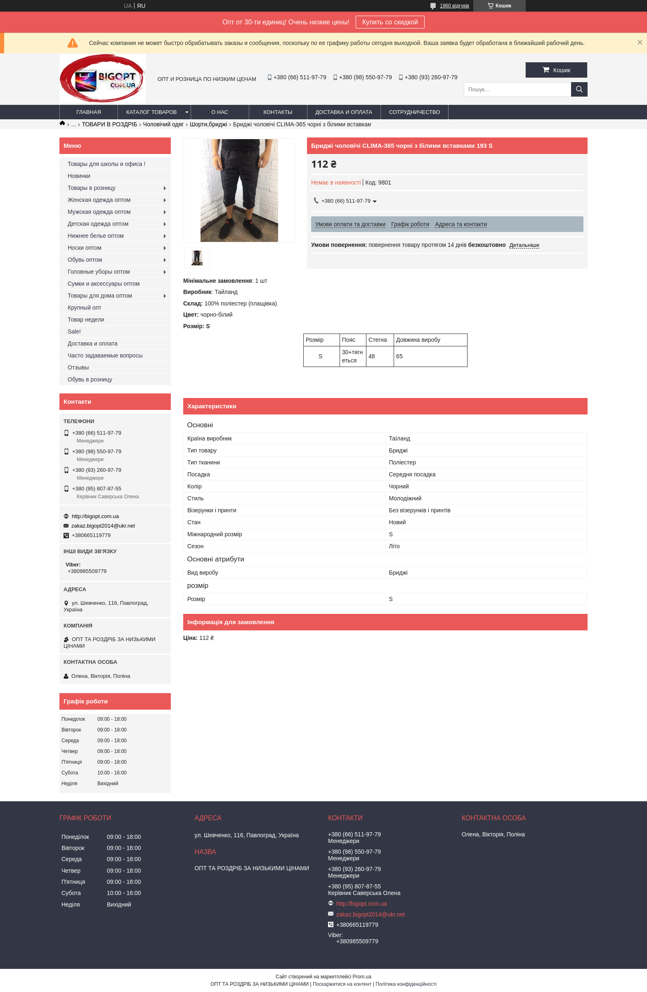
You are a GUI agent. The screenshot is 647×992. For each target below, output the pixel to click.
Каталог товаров (151, 112)
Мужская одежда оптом (99, 211)
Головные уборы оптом (99, 271)
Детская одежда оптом (98, 223)
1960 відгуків (454, 6)
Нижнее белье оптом (96, 235)
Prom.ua (362, 977)
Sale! (74, 331)
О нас (219, 112)
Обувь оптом (85, 259)
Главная (88, 112)
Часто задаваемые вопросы (105, 355)
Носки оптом (85, 247)
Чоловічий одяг (163, 124)
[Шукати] (579, 89)
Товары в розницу (92, 188)
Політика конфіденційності (406, 984)
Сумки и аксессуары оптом (103, 283)
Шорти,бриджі (208, 124)
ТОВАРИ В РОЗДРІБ (109, 124)
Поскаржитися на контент (342, 984)
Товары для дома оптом (100, 295)
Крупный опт (85, 307)
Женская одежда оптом (99, 200)
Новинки (79, 176)
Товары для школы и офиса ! (106, 164)
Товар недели (86, 319)
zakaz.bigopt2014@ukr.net (103, 526)
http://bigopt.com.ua (95, 516)
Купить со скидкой (390, 22)
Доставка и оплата (344, 112)
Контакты (277, 112)
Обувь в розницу (90, 379)
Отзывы (78, 367)
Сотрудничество (414, 112)
